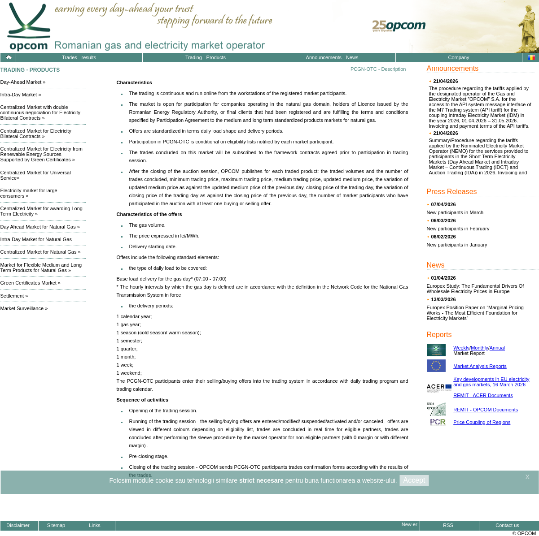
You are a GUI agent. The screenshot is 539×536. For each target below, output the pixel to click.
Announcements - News (332, 57)
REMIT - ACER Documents (483, 395)
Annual (497, 347)
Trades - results (79, 57)
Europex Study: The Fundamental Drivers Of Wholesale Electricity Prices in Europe (475, 288)
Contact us (507, 525)
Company (458, 57)
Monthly (479, 347)
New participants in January (457, 244)
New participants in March (455, 212)
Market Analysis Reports (480, 366)
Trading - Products (205, 57)
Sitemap (56, 525)
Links (95, 525)
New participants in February (458, 228)
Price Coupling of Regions (481, 422)
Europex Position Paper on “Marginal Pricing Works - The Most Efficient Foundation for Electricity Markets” (475, 313)
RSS (448, 525)
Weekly (461, 347)
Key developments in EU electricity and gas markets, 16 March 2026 (491, 381)
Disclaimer (17, 525)
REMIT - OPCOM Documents (485, 409)
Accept (414, 480)
